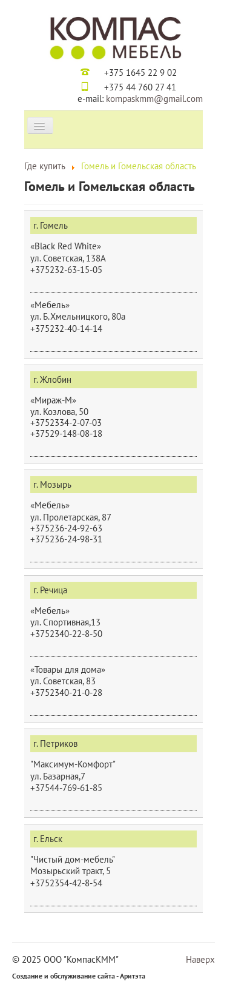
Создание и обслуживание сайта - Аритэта (78, 975)
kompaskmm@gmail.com (154, 98)
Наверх (200, 959)
